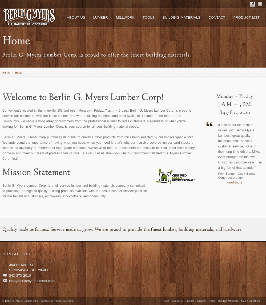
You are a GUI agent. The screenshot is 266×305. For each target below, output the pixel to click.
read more (235, 182)
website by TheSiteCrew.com (57, 301)
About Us (177, 301)
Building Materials (228, 301)
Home (6, 72)
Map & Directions (250, 301)
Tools (212, 301)
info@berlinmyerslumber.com (32, 281)
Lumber (190, 301)
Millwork (201, 301)
